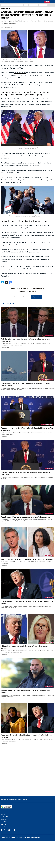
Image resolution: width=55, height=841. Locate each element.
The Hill (16, 173)
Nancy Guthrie (33, 5)
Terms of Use (3, 824)
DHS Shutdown (43, 5)
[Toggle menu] (52, 1)
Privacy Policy (4, 819)
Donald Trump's (6, 156)
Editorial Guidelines (5, 816)
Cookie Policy (4, 821)
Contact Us (3, 826)
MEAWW (3, 799)
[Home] (5, 1)
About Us (3, 814)
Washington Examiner (31, 252)
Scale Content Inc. (15, 799)
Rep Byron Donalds (20, 72)
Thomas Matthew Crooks (30, 177)
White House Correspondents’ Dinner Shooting (12, 5)
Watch (47, 1)
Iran (26, 5)
